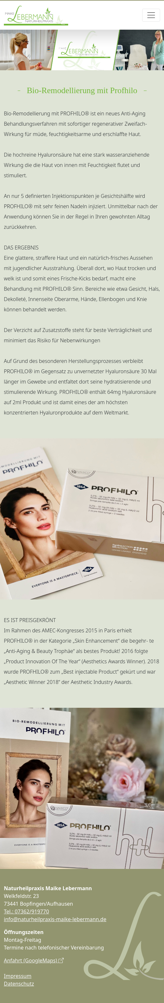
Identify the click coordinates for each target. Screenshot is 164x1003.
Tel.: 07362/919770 (26, 911)
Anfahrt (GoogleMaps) (34, 960)
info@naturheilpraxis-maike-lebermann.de (55, 919)
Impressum (18, 975)
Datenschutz (19, 983)
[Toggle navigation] (151, 15)
